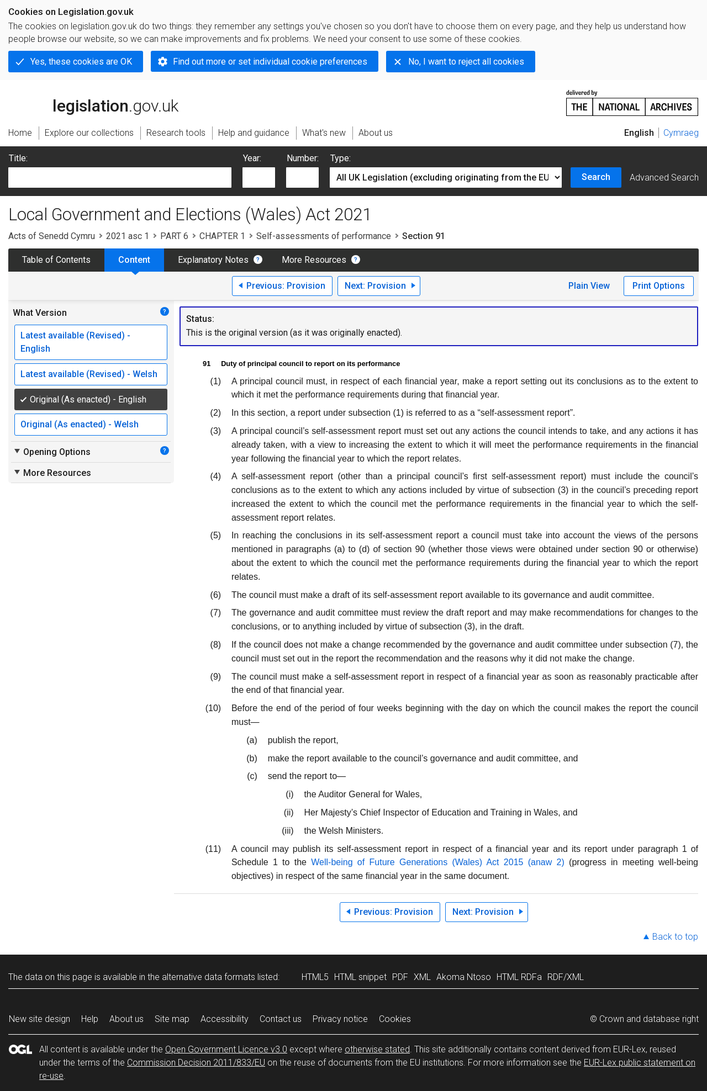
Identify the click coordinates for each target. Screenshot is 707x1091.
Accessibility (225, 1019)
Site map (172, 1019)
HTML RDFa (519, 977)
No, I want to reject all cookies (466, 61)
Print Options (658, 285)
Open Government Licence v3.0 (226, 1049)
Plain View (589, 285)
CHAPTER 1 (222, 236)
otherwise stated (377, 1049)
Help (89, 1019)
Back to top (675, 936)
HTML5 (315, 977)
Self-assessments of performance (323, 236)
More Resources (314, 260)
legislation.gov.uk (93, 102)
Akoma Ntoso (463, 977)
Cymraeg (681, 133)
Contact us (281, 1019)
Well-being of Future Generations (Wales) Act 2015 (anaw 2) (437, 862)
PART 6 (174, 236)
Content (134, 260)
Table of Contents (56, 260)
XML (422, 977)
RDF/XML (565, 977)
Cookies (395, 1019)
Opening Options (52, 451)
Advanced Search (664, 177)
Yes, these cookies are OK (81, 61)
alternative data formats (208, 977)
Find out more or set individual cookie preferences (270, 61)
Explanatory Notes (213, 260)
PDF (400, 977)
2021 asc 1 (127, 236)
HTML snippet (360, 977)
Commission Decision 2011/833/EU (196, 1062)
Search (596, 177)
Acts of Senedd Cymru (51, 236)
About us (126, 1019)
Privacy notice (340, 1019)
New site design (39, 1019)
